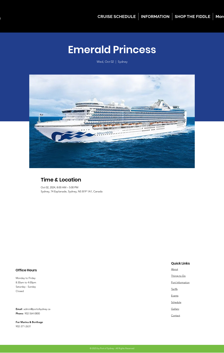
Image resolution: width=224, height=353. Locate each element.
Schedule (176, 302)
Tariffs (174, 289)
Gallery (175, 308)
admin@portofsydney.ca (36, 309)
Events (174, 295)
